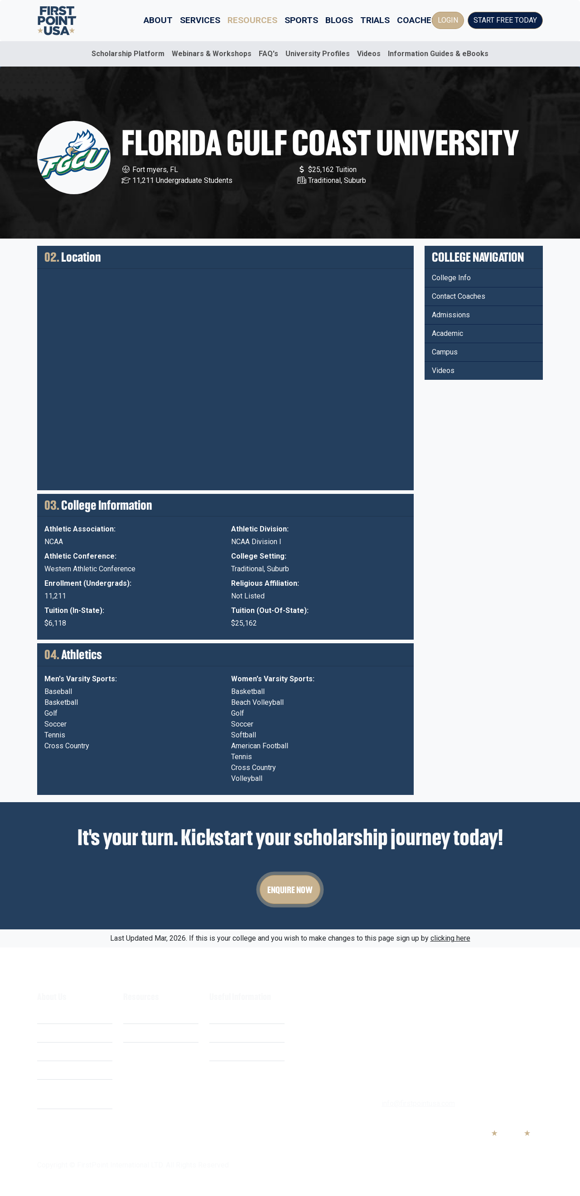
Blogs (339, 20)
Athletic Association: (80, 529)
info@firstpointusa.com (418, 1103)
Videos (369, 53)
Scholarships (143, 1014)
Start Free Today (505, 20)
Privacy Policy (232, 1033)
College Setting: (258, 556)
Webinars (138, 1033)
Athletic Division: (260, 529)
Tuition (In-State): (74, 610)
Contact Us (226, 1070)
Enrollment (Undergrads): (87, 583)
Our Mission (56, 1051)
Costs (46, 1033)
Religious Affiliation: (265, 583)
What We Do (56, 1014)
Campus (445, 352)
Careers (49, 1070)
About (158, 20)
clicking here (450, 938)
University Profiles (317, 53)
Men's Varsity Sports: (80, 679)
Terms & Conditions (240, 1014)
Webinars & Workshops (211, 53)
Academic (447, 333)
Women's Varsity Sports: (272, 679)
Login (448, 20)
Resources (252, 20)
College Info (451, 277)
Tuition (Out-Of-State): (270, 610)
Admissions (451, 315)
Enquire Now (290, 889)
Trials (375, 20)
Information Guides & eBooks (438, 53)
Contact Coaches (458, 296)
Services (200, 20)
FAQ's (268, 53)
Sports (301, 20)
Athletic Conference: (80, 556)
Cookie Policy (231, 1051)
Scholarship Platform (128, 53)
